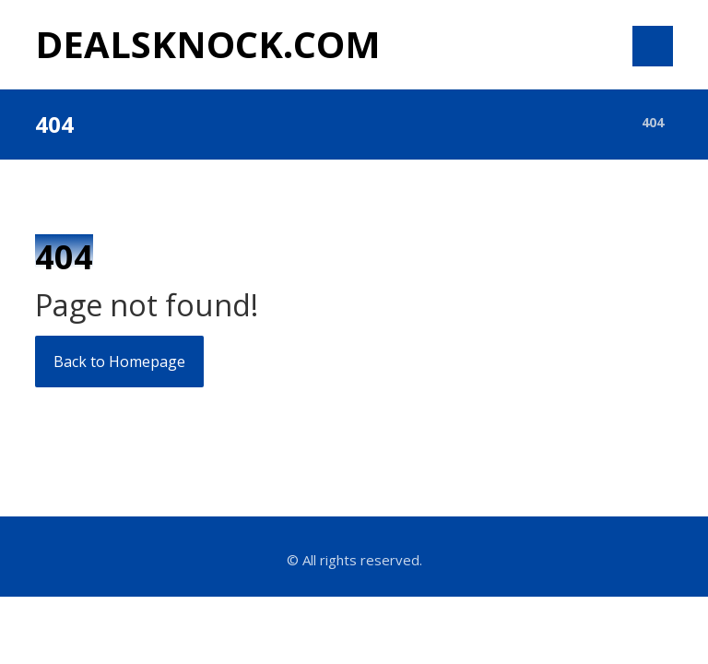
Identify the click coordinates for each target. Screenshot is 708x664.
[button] (652, 46)
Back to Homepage (119, 361)
